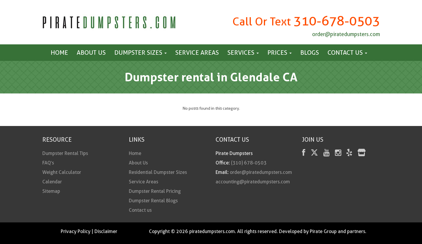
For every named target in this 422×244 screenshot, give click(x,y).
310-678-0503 (336, 21)
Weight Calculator (61, 172)
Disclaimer (105, 231)
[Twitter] (314, 153)
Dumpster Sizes (140, 52)
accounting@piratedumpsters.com (253, 182)
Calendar (52, 182)
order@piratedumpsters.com (346, 34)
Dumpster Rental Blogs (153, 200)
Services (243, 52)
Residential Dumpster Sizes (158, 172)
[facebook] (303, 153)
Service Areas (197, 52)
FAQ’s (48, 163)
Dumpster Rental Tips (65, 153)
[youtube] (326, 153)
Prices (279, 52)
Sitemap (51, 191)
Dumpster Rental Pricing (155, 191)
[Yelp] (349, 153)
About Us (91, 52)
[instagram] (338, 153)
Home (59, 52)
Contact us (347, 52)
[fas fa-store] (361, 153)
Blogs (309, 52)
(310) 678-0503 (249, 163)
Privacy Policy (75, 231)
